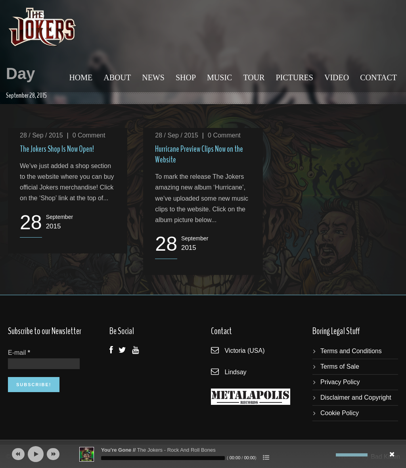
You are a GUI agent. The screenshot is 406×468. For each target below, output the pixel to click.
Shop (186, 77)
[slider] (163, 458)
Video (336, 77)
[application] (203, 454)
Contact (378, 77)
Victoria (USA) (244, 350)
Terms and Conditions (351, 351)
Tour (253, 77)
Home (80, 77)
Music (219, 77)
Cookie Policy (339, 413)
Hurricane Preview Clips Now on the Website (199, 154)
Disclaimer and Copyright (355, 397)
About (117, 77)
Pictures (294, 77)
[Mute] (330, 455)
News (153, 77)
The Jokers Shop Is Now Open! (57, 149)
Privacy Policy (340, 382)
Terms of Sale (339, 366)
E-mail (19, 352)
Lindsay (235, 372)
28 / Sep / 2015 (41, 135)
